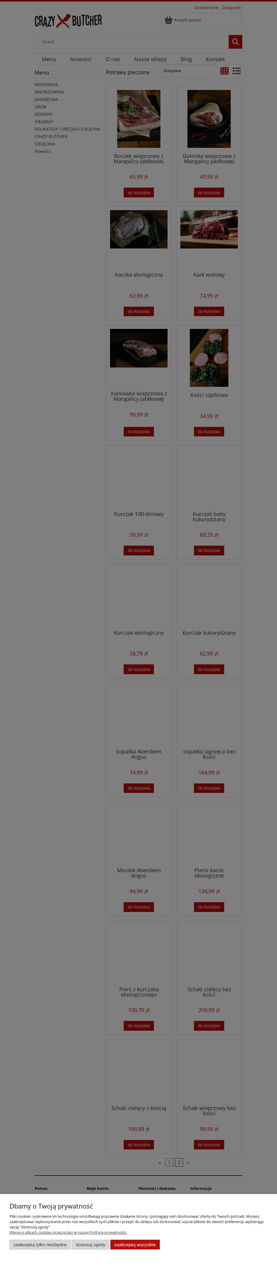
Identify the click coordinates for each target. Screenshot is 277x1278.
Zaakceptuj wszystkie (135, 1244)
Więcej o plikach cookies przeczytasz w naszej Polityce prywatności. (68, 1232)
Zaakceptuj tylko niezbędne (40, 1244)
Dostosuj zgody (90, 1244)
